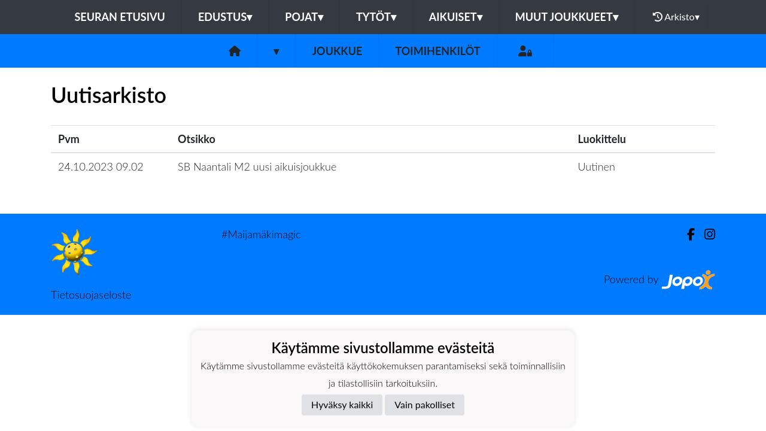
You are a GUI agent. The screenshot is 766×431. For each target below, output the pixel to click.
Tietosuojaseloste (91, 294)
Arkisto (676, 17)
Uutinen (596, 166)
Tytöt (376, 16)
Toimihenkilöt (437, 50)
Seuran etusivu (119, 16)
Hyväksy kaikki (342, 404)
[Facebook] (686, 234)
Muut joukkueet (566, 16)
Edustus (225, 16)
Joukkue (337, 50)
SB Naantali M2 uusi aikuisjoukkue (257, 166)
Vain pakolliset (424, 404)
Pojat (304, 16)
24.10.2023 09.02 (101, 166)
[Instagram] (705, 234)
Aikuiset (455, 16)
